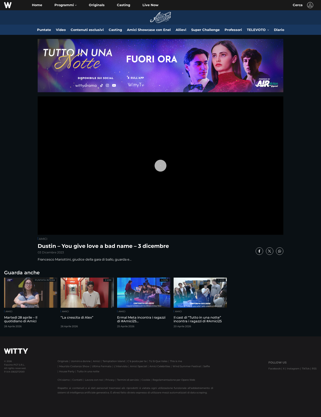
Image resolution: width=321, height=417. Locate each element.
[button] (65, 5)
